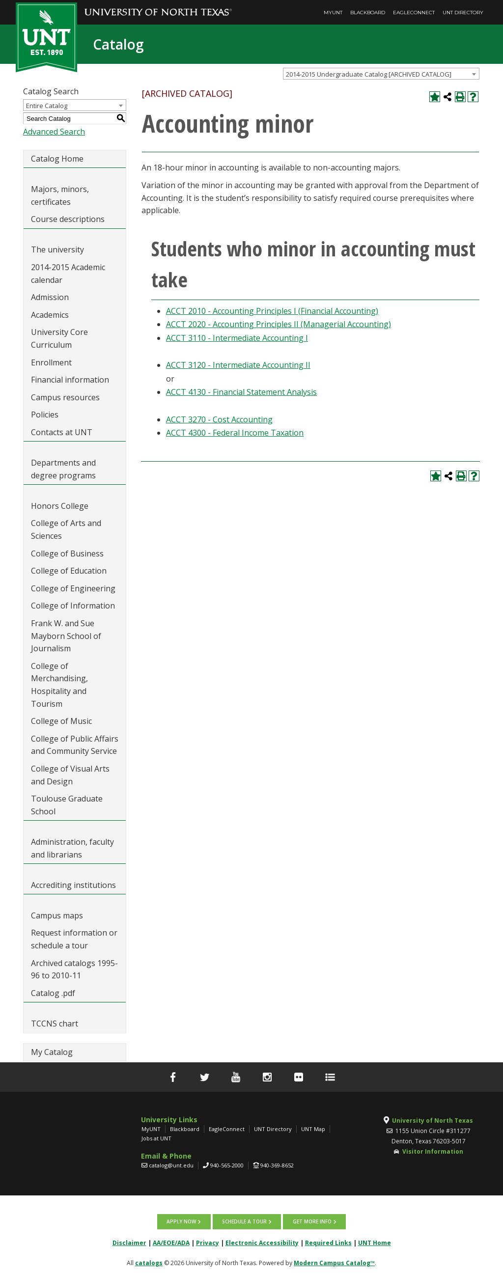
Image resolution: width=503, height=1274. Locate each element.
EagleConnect (414, 12)
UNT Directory (463, 12)
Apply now (181, 1221)
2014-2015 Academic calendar (68, 273)
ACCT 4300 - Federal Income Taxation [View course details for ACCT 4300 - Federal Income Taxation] (235, 432)
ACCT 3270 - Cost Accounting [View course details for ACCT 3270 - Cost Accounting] (219, 419)
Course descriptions (68, 219)
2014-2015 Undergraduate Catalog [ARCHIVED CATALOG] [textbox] (368, 74)
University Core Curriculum (59, 338)
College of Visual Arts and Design (70, 775)
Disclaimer (129, 1242)
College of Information (73, 605)
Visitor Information (432, 1151)
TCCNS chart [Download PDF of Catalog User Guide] (54, 1023)
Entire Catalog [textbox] (46, 105)
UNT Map (313, 1129)
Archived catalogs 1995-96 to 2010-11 (74, 969)
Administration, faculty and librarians (72, 848)
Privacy (207, 1242)
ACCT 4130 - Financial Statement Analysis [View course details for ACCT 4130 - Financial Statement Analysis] (241, 392)
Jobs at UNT (156, 1138)
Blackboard (367, 12)
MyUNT (333, 12)
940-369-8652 (277, 1165)
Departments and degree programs (63, 469)
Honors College (59, 505)
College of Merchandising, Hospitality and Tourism (59, 685)
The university (57, 249)
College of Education (69, 570)
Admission (50, 297)
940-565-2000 (227, 1165)
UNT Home (374, 1242)
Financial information (70, 379)
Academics (50, 314)
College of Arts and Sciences (66, 529)
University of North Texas (432, 1120)
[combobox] (381, 74)
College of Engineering (73, 588)
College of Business (67, 553)
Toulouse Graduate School (67, 805)
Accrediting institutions (73, 885)
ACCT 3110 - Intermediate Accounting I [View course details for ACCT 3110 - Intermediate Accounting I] (237, 337)
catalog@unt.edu (171, 1165)
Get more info (311, 1221)
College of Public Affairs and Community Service (74, 745)
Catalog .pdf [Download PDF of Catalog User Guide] (53, 993)
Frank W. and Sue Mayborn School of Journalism (66, 636)
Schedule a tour (244, 1221)
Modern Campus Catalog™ (334, 1262)
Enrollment (51, 362)
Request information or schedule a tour (74, 939)
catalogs (149, 1262)
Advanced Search (54, 131)
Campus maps (57, 915)
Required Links (328, 1242)
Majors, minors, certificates (60, 195)
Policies (44, 414)
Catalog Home (57, 158)
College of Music (61, 721)
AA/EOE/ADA (171, 1242)
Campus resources (65, 397)
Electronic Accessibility (262, 1242)
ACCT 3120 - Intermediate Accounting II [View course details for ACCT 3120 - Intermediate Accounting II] (238, 365)
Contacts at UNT (61, 432)
